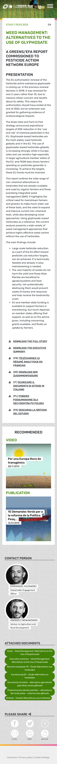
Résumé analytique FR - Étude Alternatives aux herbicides (29, 668)
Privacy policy (26, 757)
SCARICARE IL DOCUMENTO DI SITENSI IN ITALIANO (28, 386)
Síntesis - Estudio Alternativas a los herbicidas (28, 698)
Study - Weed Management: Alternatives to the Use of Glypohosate (29, 653)
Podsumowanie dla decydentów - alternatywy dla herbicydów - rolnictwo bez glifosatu (29, 692)
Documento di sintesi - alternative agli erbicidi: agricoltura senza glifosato (29, 684)
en (49, 24)
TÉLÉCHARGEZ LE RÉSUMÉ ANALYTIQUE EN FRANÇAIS (27, 362)
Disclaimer (12, 757)
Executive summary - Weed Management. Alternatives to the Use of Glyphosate (30, 660)
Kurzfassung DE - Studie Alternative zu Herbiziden (29, 676)
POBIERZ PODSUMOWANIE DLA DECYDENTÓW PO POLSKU (28, 400)
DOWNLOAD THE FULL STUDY (30, 341)
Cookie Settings (41, 757)
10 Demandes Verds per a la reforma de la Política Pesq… (25, 515)
